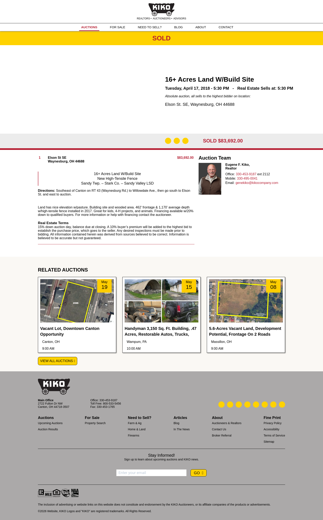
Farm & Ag (135, 423)
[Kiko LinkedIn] (256, 404)
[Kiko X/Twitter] (265, 404)
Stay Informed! (161, 455)
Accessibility (271, 429)
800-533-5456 (112, 403)
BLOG (178, 27)
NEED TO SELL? (150, 27)
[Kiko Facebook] (247, 404)
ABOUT (200, 27)
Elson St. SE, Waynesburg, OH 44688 (199, 104)
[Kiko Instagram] (282, 404)
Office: (230, 174)
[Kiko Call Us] (221, 404)
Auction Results (48, 429)
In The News (182, 429)
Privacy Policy (273, 423)
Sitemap (269, 441)
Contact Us (219, 429)
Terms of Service (274, 435)
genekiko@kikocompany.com (256, 183)
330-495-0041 (247, 178)
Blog (176, 423)
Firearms (133, 435)
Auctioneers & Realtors (226, 423)
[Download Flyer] (168, 141)
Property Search (95, 423)
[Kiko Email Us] (230, 404)
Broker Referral (222, 435)
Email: (229, 183)
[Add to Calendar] (185, 141)
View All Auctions (56, 361)
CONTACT (226, 27)
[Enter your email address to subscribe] (151, 472)
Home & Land (137, 429)
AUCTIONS (89, 27)
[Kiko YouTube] (273, 404)
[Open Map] (177, 141)
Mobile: (230, 178)
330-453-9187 (246, 174)
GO (197, 473)
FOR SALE (117, 27)
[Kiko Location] (239, 404)
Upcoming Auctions (50, 423)
